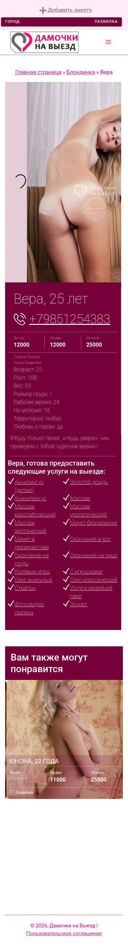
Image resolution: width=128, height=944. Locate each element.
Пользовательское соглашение (64, 933)
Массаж (80, 498)
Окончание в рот (90, 539)
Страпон (25, 588)
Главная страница (38, 72)
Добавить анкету (66, 10)
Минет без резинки (93, 523)
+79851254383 (69, 319)
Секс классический (93, 580)
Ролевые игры (32, 572)
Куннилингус (30, 498)
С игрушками (86, 572)
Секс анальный (33, 580)
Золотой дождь (89, 482)
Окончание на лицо (93, 555)
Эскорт (78, 604)
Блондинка (81, 72)
